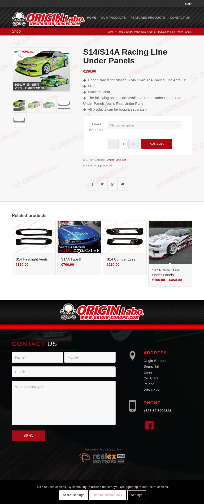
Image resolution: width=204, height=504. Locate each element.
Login (188, 3)
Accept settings (73, 495)
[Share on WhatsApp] (112, 184)
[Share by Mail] (123, 184)
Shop (16, 31)
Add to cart (157, 143)
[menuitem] (187, 3)
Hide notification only (107, 495)
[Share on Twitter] (102, 184)
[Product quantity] (123, 144)
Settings (136, 495)
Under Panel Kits (116, 159)
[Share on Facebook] (92, 184)
